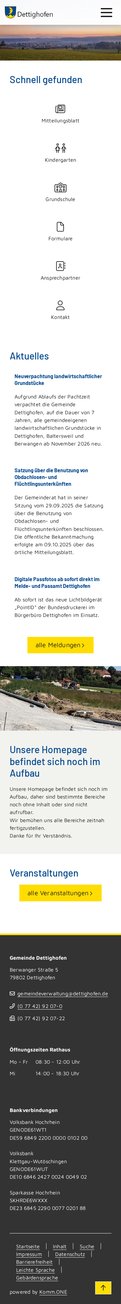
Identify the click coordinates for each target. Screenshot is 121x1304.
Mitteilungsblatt (60, 113)
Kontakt (60, 310)
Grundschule (60, 192)
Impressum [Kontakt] (29, 1254)
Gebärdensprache (37, 1277)
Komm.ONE (53, 1292)
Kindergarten (60, 153)
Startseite (28, 1246)
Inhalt (59, 1246)
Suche (87, 1246)
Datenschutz (70, 1254)
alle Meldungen (58, 644)
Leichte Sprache (35, 1270)
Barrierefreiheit (34, 1262)
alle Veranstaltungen (57, 893)
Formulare (60, 231)
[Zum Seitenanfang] (103, 1287)
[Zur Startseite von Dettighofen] (29, 12)
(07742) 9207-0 (39, 1006)
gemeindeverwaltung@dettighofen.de (62, 993)
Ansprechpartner (60, 271)
